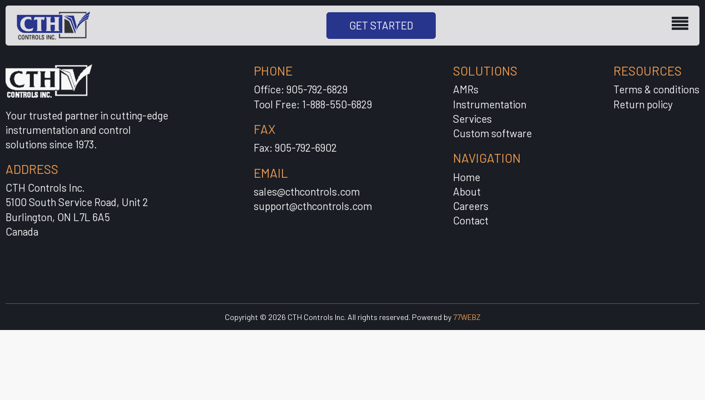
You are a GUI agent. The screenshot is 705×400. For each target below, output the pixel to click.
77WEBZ (467, 317)
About (467, 191)
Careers (471, 205)
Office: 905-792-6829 (301, 89)
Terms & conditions (656, 89)
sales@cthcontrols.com (307, 191)
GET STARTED (381, 25)
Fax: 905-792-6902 (295, 147)
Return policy (643, 104)
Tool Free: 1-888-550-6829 (313, 104)
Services (472, 118)
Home (466, 177)
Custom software (492, 133)
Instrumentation (489, 104)
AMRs (466, 89)
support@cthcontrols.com (313, 205)
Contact (471, 220)
